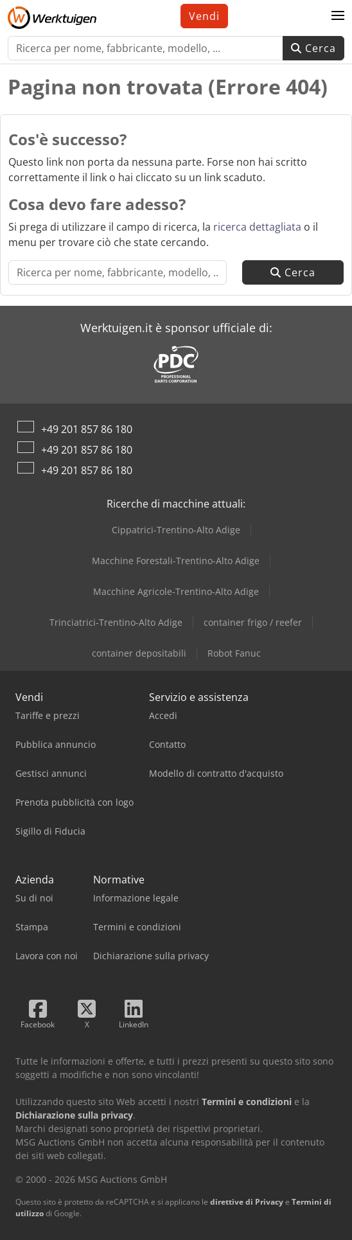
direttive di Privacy (246, 1201)
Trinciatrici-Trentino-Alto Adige (115, 622)
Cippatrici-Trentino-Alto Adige (176, 530)
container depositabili (139, 653)
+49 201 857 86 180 (86, 429)
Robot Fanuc (234, 653)
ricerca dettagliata (257, 227)
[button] (337, 16)
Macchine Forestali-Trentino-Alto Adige (176, 560)
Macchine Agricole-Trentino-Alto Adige (176, 591)
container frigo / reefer (253, 622)
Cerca (313, 48)
